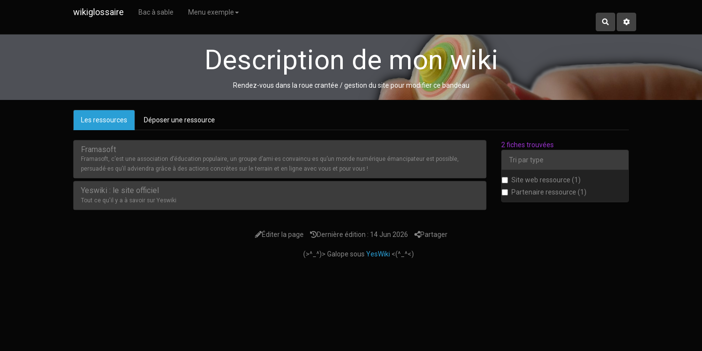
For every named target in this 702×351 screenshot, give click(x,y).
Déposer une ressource (179, 120)
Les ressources (104, 120)
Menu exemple (213, 12)
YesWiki (378, 254)
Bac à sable (156, 12)
